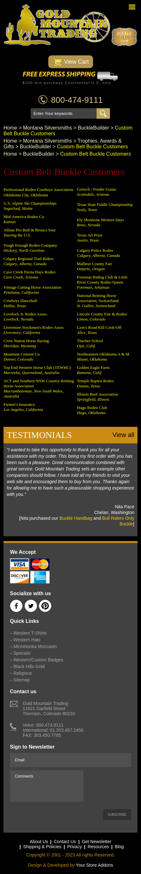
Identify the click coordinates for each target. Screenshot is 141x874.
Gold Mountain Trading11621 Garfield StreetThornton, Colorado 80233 (49, 708)
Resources (98, 846)
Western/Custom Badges (38, 659)
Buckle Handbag (75, 518)
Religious (22, 673)
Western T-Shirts (30, 633)
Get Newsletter (97, 841)
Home (10, 127)
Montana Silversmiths (47, 127)
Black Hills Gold (29, 666)
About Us (39, 841)
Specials (21, 653)
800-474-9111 (77, 100)
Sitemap (21, 679)
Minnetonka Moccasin (35, 646)
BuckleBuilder (93, 127)
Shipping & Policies (42, 846)
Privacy (74, 846)
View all (123, 434)
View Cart (70, 62)
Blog (119, 846)
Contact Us (65, 841)
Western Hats (27, 639)
